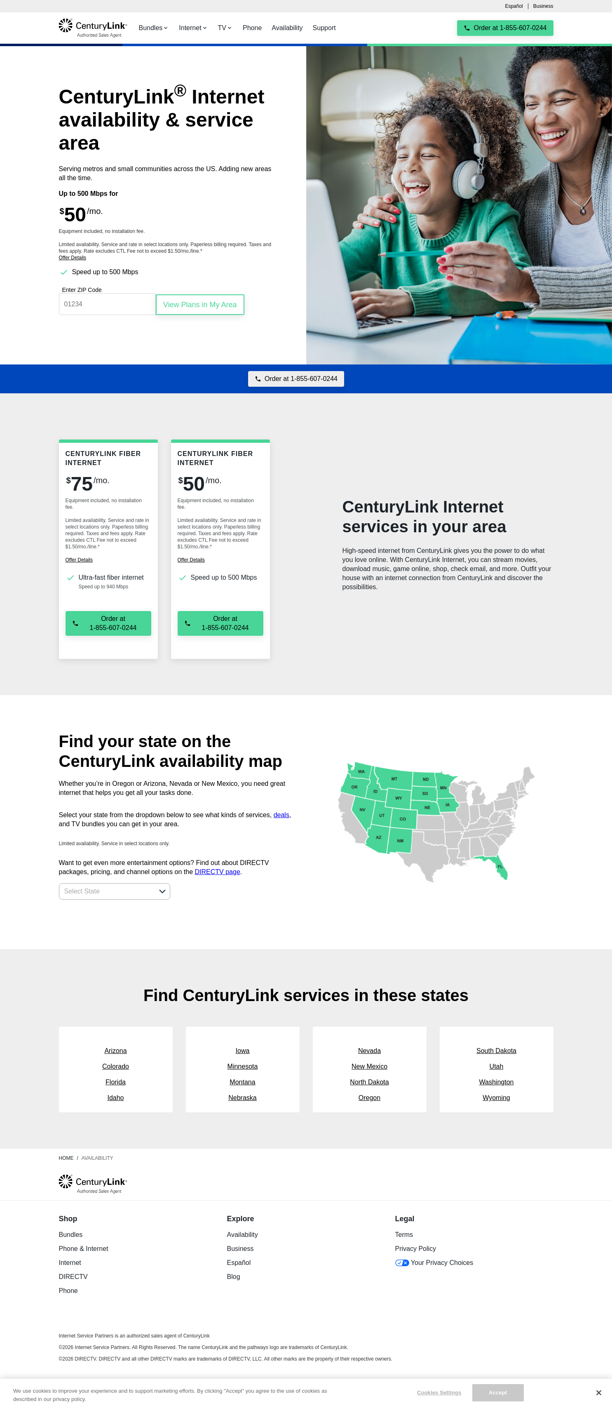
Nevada (369, 1049)
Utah (497, 1065)
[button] (162, 890)
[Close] (599, 1393)
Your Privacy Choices (434, 1261)
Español (514, 6)
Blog (233, 1275)
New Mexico (369, 1065)
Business (543, 6)
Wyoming (496, 1096)
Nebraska (242, 1096)
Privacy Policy (415, 1247)
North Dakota (369, 1080)
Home (66, 1157)
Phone (68, 1289)
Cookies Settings (439, 1392)
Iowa (243, 1049)
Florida (116, 1080)
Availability (242, 1233)
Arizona (115, 1049)
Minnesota (242, 1065)
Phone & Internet (83, 1247)
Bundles (71, 1233)
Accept (498, 1392)
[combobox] (105, 890)
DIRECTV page (217, 870)
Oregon (369, 1096)
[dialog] (169, 257)
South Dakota (496, 1049)
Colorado (115, 1065)
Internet (70, 1261)
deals (281, 813)
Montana (242, 1080)
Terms (404, 1233)
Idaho (115, 1096)
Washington (496, 1080)
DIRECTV (73, 1275)
